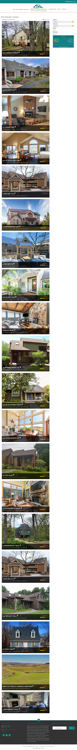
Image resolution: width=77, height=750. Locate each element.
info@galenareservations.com (10, 729)
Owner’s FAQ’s (42, 746)
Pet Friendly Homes (10, 17)
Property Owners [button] (52, 9)
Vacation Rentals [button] (19, 9)
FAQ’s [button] (59, 9)
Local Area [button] (26, 9)
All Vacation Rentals (30, 746)
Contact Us (63, 9)
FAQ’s (37, 746)
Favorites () (46, 19)
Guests (54, 28)
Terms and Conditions (50, 746)
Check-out (55, 23)
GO (71, 728)
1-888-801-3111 (70, 2)
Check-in (55, 19)
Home (14, 9)
